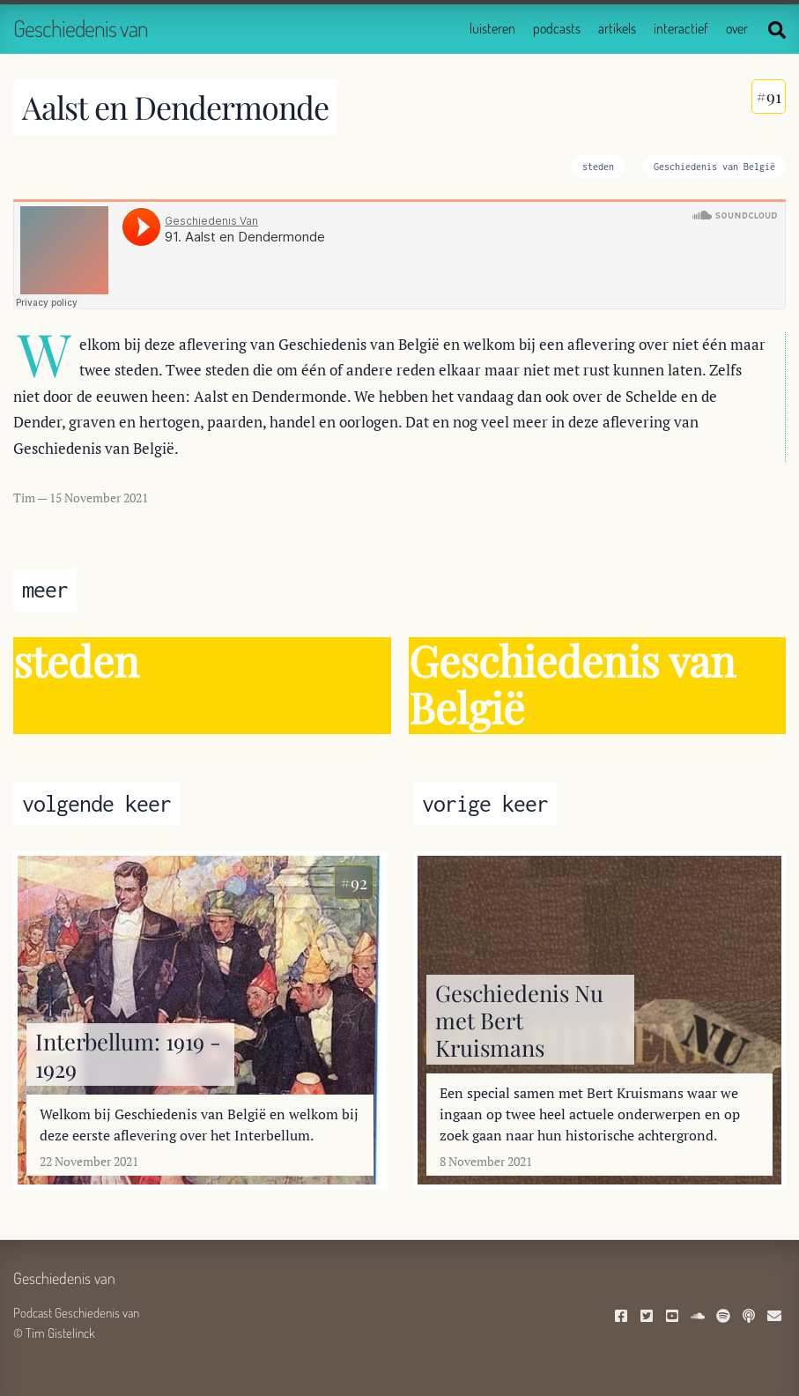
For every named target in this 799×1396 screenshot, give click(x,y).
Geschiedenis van (80, 27)
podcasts (557, 28)
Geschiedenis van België (714, 166)
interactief (681, 28)
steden (598, 166)
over (737, 28)
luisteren (492, 28)
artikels (617, 28)
